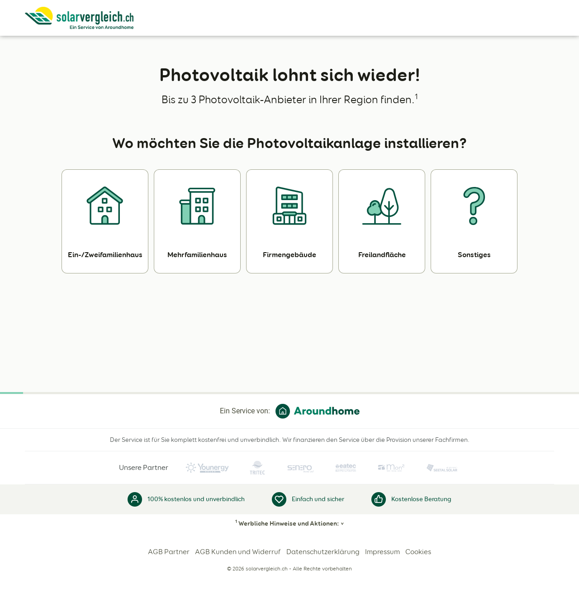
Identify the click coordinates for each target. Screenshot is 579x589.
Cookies (418, 551)
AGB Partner (169, 551)
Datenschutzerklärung (323, 551)
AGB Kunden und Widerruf (238, 551)
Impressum (382, 551)
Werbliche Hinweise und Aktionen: (287, 523)
